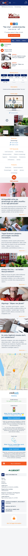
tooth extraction (9, 151)
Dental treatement (18, 167)
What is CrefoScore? (14, 418)
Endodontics (22, 157)
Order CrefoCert (14, 449)
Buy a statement (15, 463)
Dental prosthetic (7, 154)
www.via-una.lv (14, 113)
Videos (24, 40)
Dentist (18, 159)
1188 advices (14, 181)
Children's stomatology (19, 154)
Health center (14, 144)
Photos (18, 40)
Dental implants (13, 157)
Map (13, 40)
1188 (4, 3)
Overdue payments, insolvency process (15, 502)
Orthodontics (11, 159)
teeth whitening (19, 151)
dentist (15, 170)
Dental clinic (8, 167)
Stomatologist (7, 170)
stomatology (14, 173)
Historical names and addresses (12, 510)
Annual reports (11, 506)
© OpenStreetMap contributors (22, 389)
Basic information (5, 40)
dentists (22, 170)
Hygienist (5, 157)
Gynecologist (15, 142)
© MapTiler (13, 389)
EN (14, 3)
